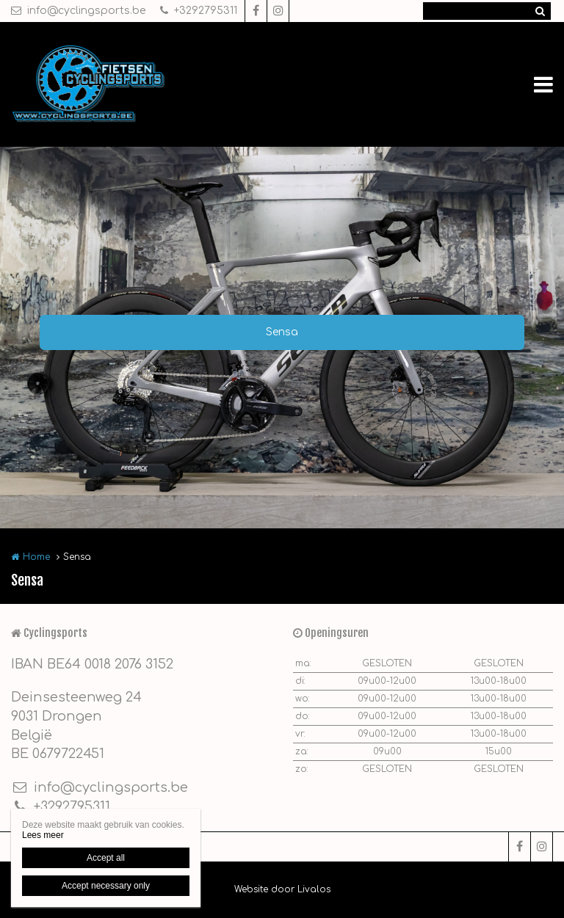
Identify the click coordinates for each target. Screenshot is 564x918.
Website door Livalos (282, 889)
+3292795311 (198, 10)
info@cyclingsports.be (78, 10)
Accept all (106, 858)
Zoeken (540, 11)
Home (36, 557)
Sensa (282, 332)
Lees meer (43, 835)
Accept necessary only (106, 886)
